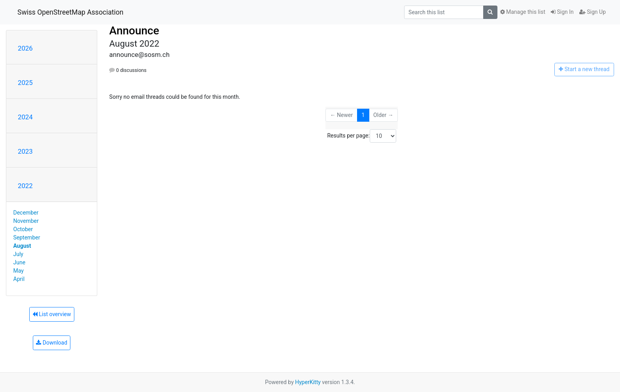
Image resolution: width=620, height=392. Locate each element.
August (22, 246)
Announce (134, 30)
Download (51, 342)
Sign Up (592, 12)
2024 (25, 117)
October (23, 229)
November (26, 221)
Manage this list (522, 12)
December (26, 212)
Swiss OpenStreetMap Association (70, 12)
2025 (25, 83)
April (19, 279)
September (26, 237)
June (19, 262)
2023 (25, 151)
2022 (25, 186)
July (18, 254)
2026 (25, 48)
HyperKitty (308, 382)
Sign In (562, 12)
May (18, 271)
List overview (51, 314)
